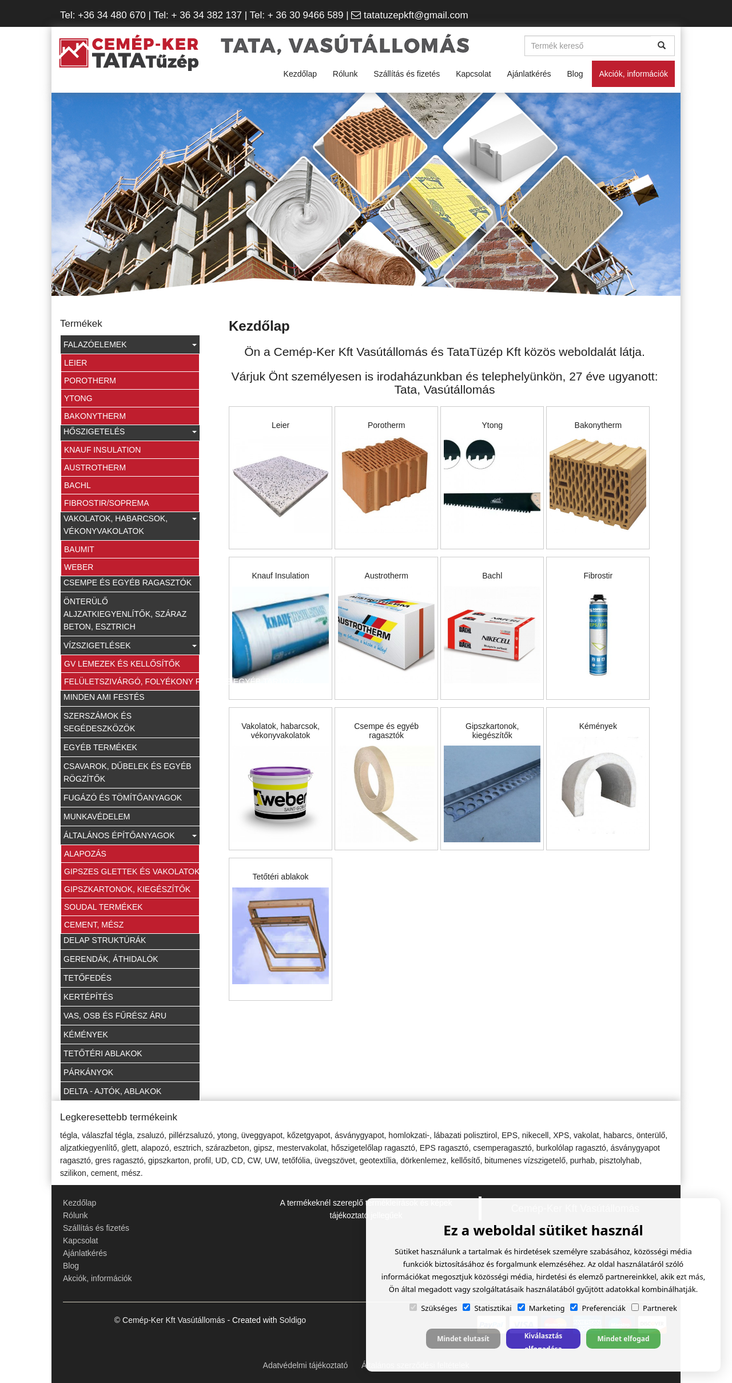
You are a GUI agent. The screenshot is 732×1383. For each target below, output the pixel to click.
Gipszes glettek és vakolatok (131, 871)
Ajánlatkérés (529, 73)
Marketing (541, 1308)
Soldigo (292, 1320)
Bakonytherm (95, 416)
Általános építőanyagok (130, 835)
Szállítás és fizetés (406, 73)
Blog (575, 73)
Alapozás (85, 853)
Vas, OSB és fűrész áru (114, 1015)
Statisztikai (487, 1308)
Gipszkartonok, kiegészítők (127, 889)
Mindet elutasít (463, 1339)
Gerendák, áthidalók (110, 959)
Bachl (77, 485)
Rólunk (345, 73)
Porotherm (90, 380)
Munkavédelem (96, 816)
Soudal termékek (103, 907)
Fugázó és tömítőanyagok (122, 797)
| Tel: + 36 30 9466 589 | (296, 15)
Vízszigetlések (130, 645)
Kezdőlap (300, 73)
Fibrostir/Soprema (106, 503)
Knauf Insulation (102, 449)
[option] (366, 196)
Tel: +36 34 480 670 (103, 15)
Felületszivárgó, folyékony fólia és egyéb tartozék (131, 681)
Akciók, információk (633, 73)
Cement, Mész (94, 924)
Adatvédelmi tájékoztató (305, 1365)
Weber (78, 567)
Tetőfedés (87, 977)
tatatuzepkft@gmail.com (416, 15)
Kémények (85, 1034)
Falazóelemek (130, 344)
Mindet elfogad (623, 1339)
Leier (75, 362)
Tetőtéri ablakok (102, 1053)
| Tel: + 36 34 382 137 (194, 15)
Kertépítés (88, 996)
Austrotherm (95, 467)
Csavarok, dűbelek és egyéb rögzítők (127, 772)
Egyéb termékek (100, 747)
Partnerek (654, 1308)
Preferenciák (597, 1308)
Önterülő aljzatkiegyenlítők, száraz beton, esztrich (124, 614)
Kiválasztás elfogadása (543, 1340)
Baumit (79, 549)
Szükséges (433, 1308)
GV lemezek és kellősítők (122, 663)
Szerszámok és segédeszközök (99, 722)
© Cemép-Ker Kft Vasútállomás (169, 1320)
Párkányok (88, 1072)
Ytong (78, 398)
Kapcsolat (473, 73)
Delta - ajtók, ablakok (112, 1091)
